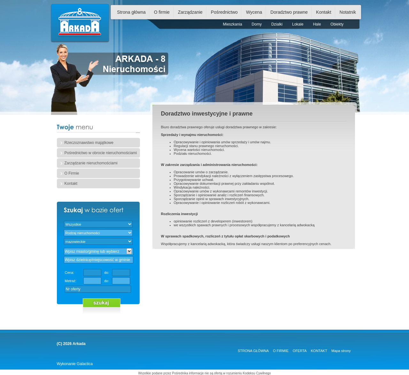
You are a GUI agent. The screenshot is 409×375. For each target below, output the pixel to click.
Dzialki (276, 24)
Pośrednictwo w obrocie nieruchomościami (101, 153)
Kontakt (323, 12)
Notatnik (348, 12)
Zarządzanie (190, 12)
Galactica (85, 364)
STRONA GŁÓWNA (253, 351)
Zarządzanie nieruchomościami (91, 163)
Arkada (79, 343)
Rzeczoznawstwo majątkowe (89, 142)
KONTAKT (319, 351)
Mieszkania (232, 24)
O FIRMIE (281, 351)
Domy (257, 24)
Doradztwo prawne (289, 12)
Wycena (254, 12)
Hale (317, 24)
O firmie (162, 12)
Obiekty (336, 24)
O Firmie (72, 173)
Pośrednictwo (224, 12)
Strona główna (131, 12)
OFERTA (300, 351)
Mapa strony (341, 351)
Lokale (297, 24)
